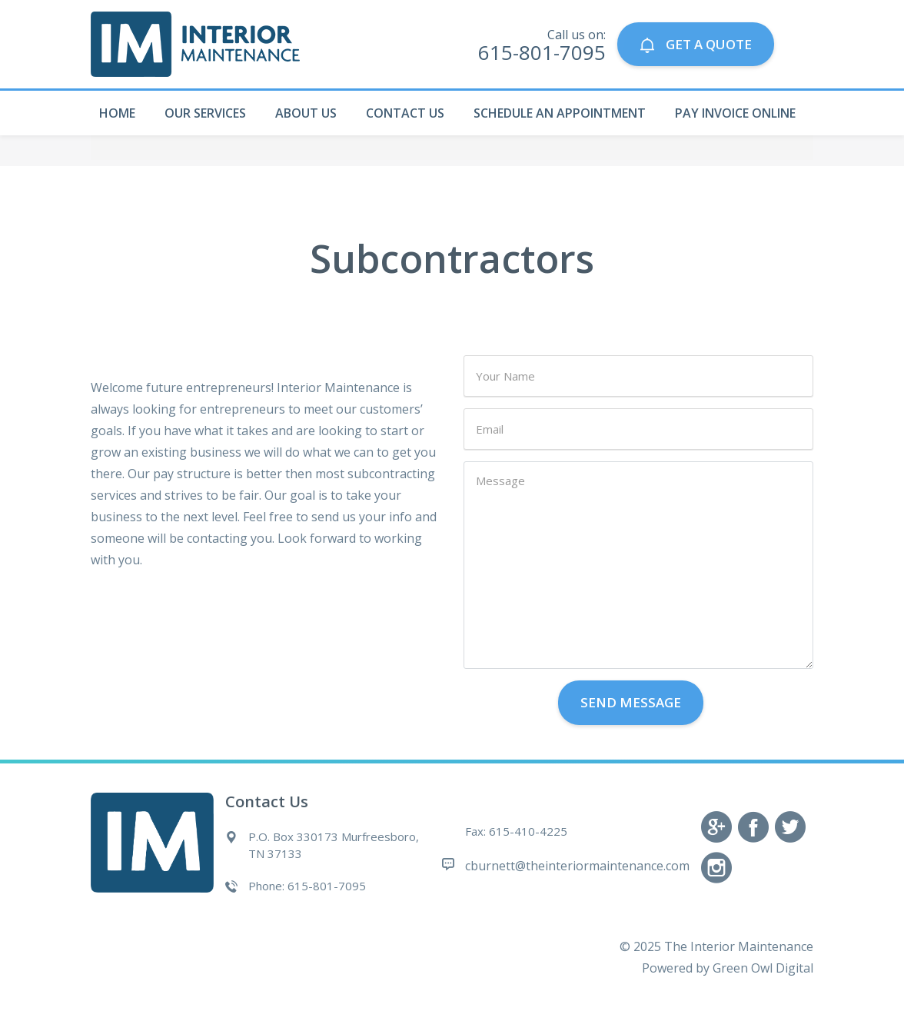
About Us (306, 113)
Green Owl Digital (763, 967)
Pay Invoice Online (735, 113)
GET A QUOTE (695, 44)
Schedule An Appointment (560, 113)
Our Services (205, 113)
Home (117, 113)
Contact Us (405, 113)
